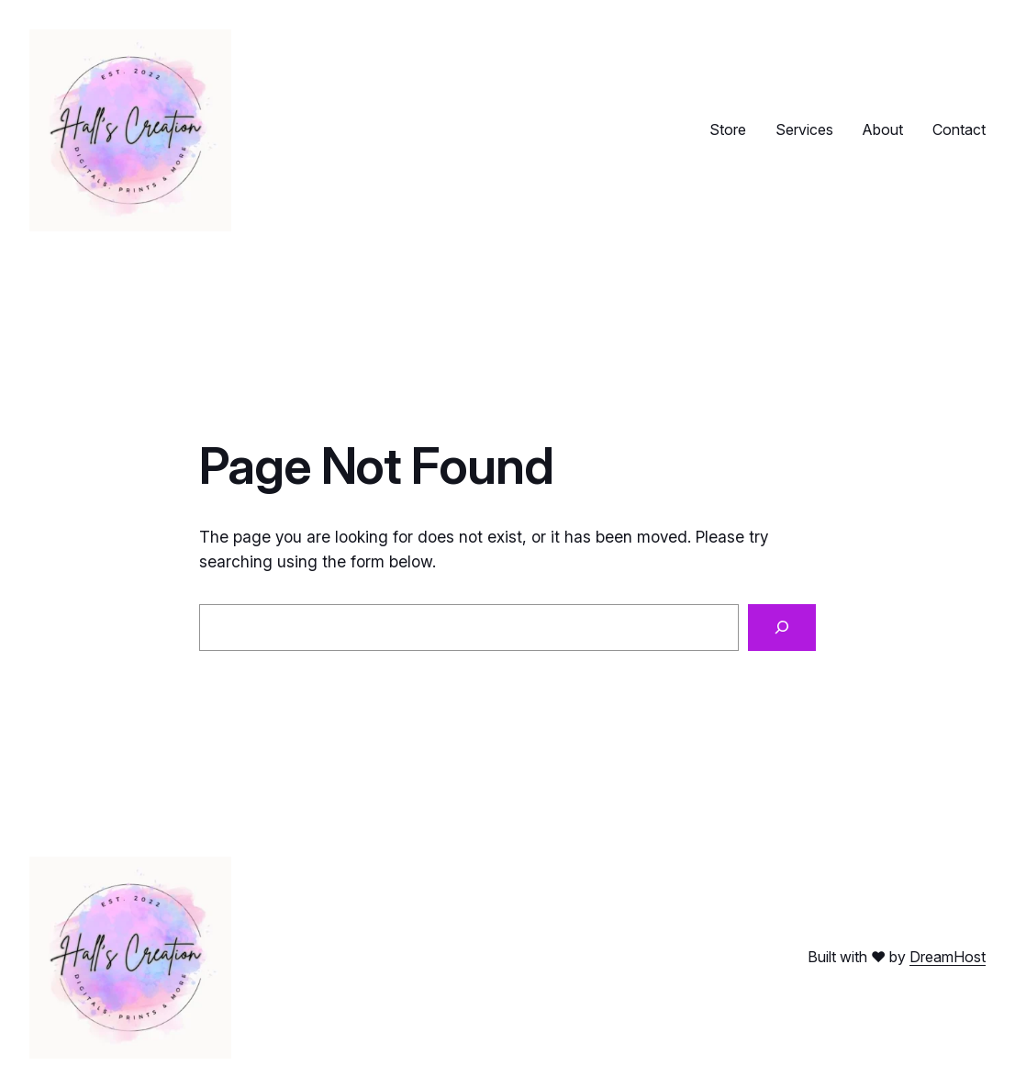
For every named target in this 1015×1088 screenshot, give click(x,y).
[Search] (782, 627)
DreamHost (947, 957)
